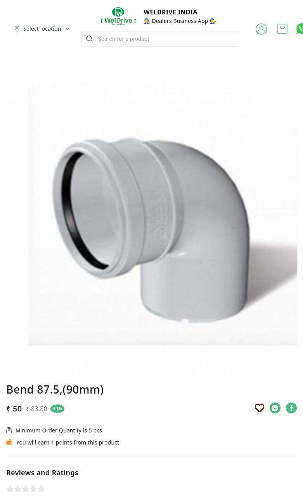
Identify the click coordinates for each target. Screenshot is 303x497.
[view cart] (282, 29)
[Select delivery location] (42, 29)
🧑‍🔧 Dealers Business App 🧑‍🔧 (180, 20)
